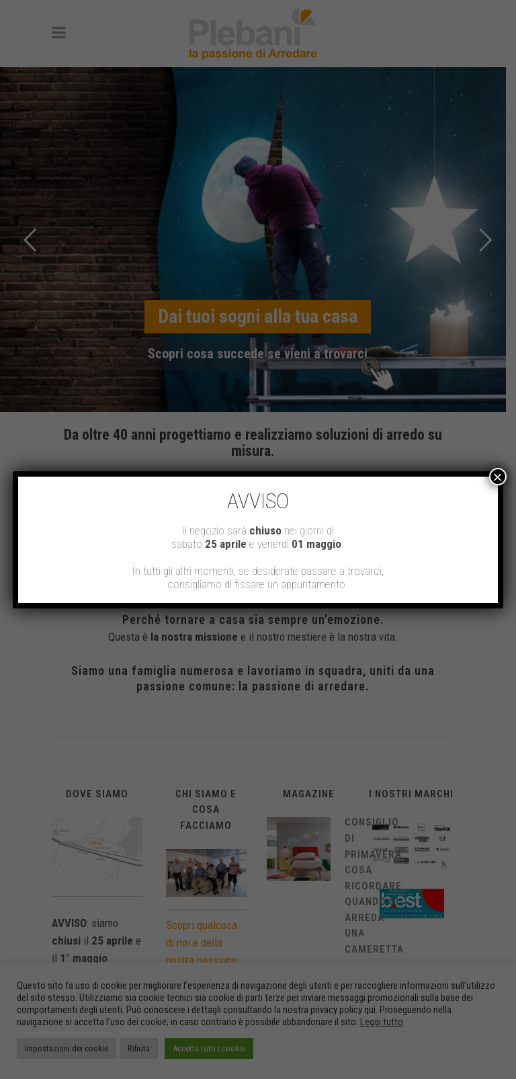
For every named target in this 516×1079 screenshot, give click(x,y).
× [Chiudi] (498, 476)
